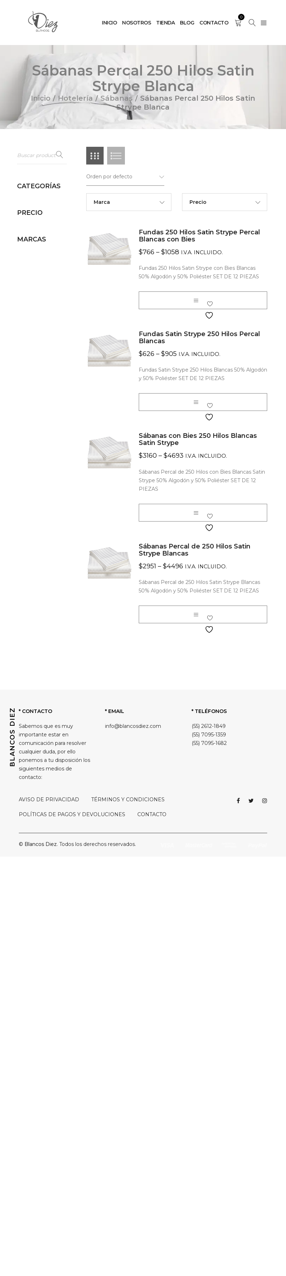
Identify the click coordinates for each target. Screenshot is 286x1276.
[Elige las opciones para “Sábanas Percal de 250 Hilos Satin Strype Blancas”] (196, 614)
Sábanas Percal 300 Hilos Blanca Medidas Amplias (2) (46, 793)
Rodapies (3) (39, 382)
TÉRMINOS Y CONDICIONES (128, 1219)
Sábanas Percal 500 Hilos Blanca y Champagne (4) (48, 835)
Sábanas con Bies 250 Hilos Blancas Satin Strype (198, 440)
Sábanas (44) (40, 393)
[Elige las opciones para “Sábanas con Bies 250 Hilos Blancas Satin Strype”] (196, 513)
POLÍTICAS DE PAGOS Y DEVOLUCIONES (72, 1234)
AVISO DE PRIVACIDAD (49, 1219)
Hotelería (75, 98)
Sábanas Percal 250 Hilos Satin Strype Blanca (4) (48, 665)
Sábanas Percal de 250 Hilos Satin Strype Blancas (195, 550)
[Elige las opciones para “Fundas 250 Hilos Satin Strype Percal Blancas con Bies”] (196, 301)
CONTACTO (151, 1234)
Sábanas (116, 98)
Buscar (60, 155)
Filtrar (30, 1027)
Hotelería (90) (34, 201)
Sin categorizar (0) (39, 974)
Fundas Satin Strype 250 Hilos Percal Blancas (199, 338)
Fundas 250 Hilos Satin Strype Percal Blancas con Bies (199, 236)
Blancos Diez (33, 1084)
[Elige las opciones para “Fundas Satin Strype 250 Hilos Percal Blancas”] (196, 402)
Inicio (40, 98)
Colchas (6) (37, 275)
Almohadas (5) (41, 214)
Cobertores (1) (41, 264)
